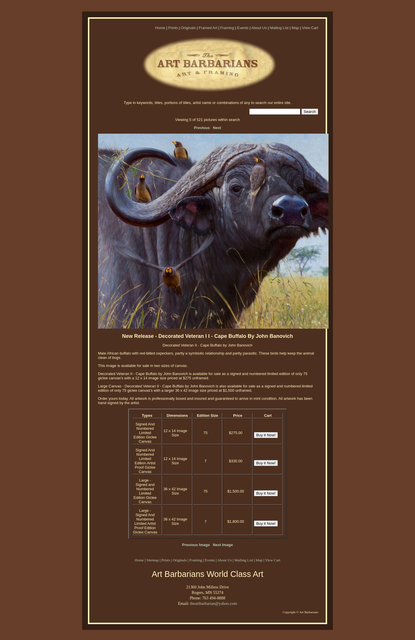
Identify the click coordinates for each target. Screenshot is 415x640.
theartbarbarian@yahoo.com (213, 603)
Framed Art (208, 28)
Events (243, 28)
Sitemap (152, 560)
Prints (173, 28)
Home (160, 28)
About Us (259, 28)
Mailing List (279, 28)
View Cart (310, 28)
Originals (188, 28)
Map (295, 28)
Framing (227, 28)
